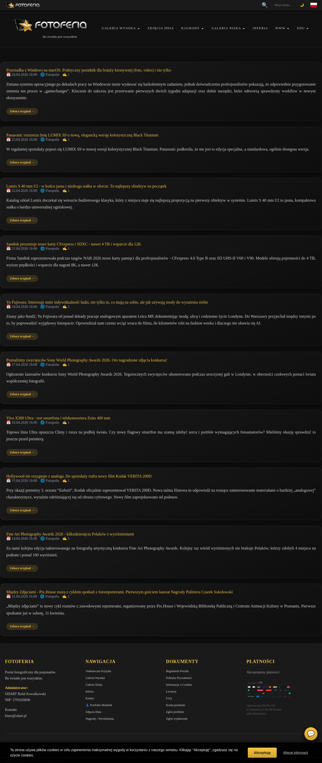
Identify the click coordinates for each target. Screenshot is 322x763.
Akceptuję (262, 753)
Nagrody (190, 28)
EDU (301, 28)
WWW (280, 28)
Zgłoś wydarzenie (177, 718)
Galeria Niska (226, 28)
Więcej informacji (295, 752)
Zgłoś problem (175, 712)
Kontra (90, 698)
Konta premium (175, 705)
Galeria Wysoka (119, 28)
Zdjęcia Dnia (161, 28)
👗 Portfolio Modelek (99, 705)
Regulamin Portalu (177, 671)
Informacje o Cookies (179, 684)
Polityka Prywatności (179, 678)
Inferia (260, 28)
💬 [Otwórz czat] (311, 734)
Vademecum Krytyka (98, 671)
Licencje (171, 691)
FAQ (169, 698)
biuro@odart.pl (16, 716)
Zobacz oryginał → (22, 111)
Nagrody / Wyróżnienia (100, 718)
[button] (139, 28)
